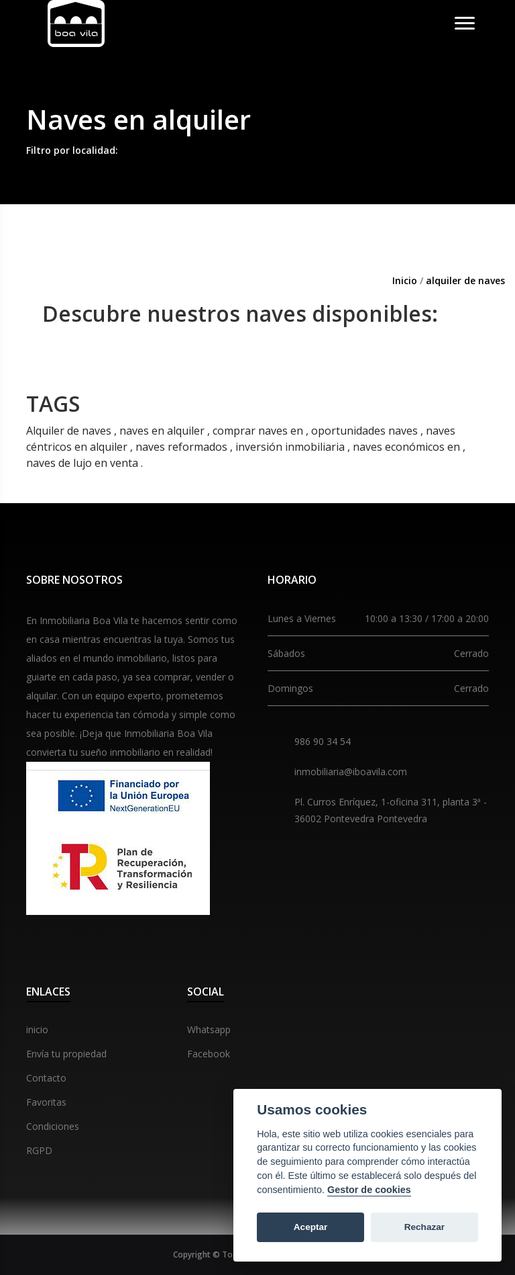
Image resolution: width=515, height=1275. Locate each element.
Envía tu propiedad (66, 1053)
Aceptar (311, 1227)
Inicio (404, 280)
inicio (37, 1029)
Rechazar (424, 1227)
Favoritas (46, 1102)
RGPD (39, 1150)
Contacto (46, 1077)
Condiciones (52, 1126)
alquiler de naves (465, 280)
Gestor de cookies (369, 1189)
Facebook (208, 1053)
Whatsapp (209, 1029)
